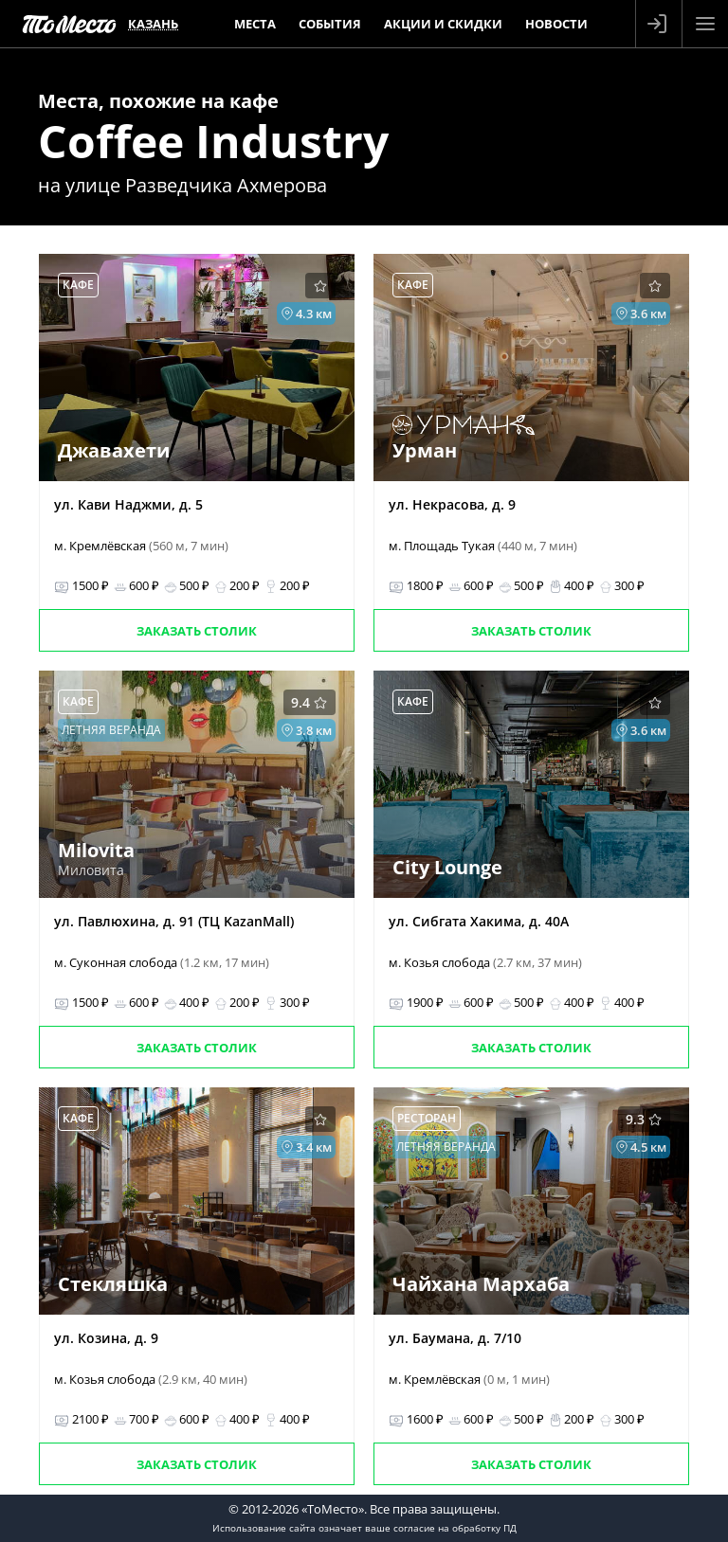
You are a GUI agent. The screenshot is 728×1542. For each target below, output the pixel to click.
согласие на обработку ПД (455, 1527)
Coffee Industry (213, 140)
